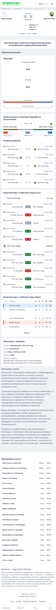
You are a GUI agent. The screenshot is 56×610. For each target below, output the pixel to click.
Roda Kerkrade (10, 127)
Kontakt (18, 601)
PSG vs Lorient (7, 560)
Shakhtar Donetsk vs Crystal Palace (14, 468)
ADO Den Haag (46, 127)
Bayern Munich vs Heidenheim (12, 535)
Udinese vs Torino (8, 503)
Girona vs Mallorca (8, 493)
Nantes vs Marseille (9, 509)
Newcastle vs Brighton (10, 540)
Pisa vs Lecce (7, 483)
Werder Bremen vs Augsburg (12, 530)
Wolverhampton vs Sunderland (12, 550)
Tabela (34, 34)
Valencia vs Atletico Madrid (11, 555)
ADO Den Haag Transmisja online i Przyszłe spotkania (22, 363)
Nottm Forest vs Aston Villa (11, 463)
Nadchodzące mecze (12, 459)
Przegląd (22, 34)
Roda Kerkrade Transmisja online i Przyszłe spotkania (22, 361)
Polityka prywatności (30, 601)
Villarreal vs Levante (9, 498)
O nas (12, 601)
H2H (29, 34)
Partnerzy (42, 601)
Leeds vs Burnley (8, 488)
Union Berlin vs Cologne (10, 520)
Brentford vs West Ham (10, 545)
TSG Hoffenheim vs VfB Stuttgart (13, 525)
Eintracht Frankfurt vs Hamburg (13, 515)
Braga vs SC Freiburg (9, 478)
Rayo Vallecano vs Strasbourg (12, 473)
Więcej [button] (28, 333)
